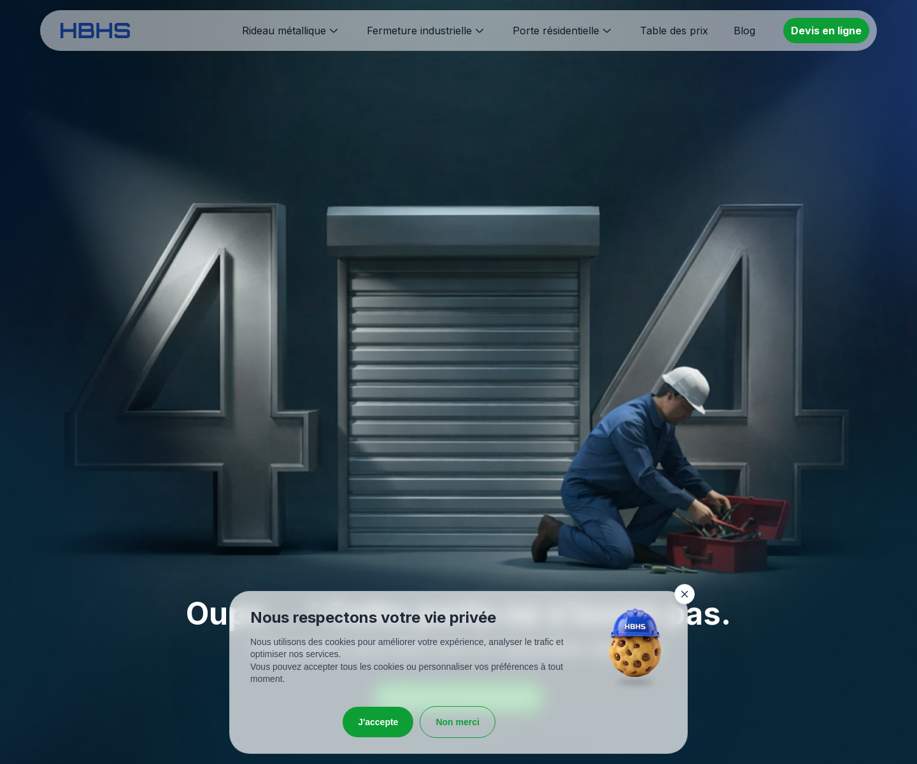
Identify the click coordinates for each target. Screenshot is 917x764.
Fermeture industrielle (419, 30)
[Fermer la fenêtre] (684, 594)
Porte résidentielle (556, 30)
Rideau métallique (284, 30)
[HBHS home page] (95, 30)
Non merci (457, 722)
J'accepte (378, 722)
